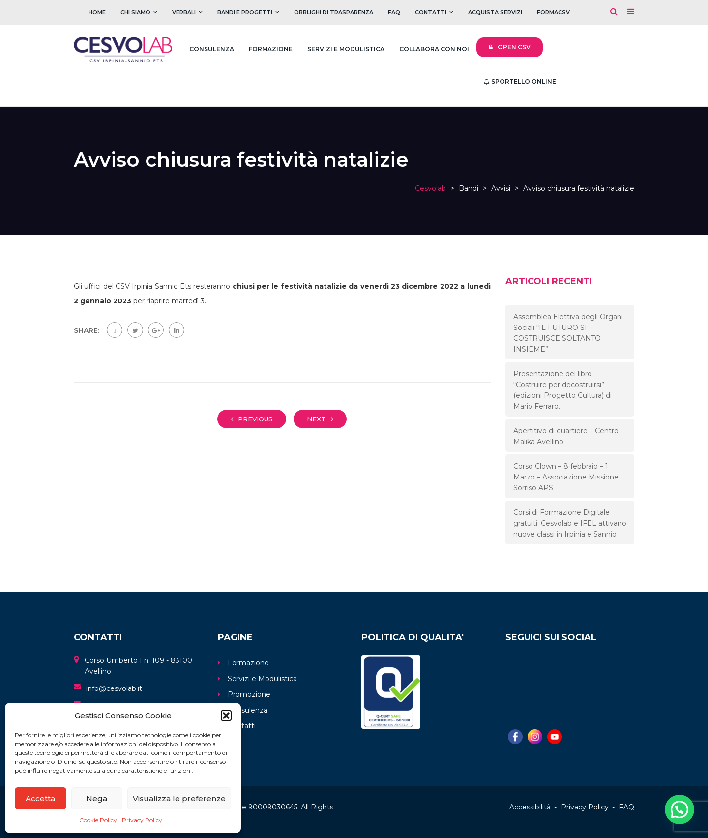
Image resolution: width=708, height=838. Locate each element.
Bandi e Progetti (244, 12)
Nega (96, 798)
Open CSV (510, 47)
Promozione (249, 694)
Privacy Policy (142, 820)
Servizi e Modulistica (345, 49)
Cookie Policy (98, 820)
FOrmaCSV (553, 12)
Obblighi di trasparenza (333, 12)
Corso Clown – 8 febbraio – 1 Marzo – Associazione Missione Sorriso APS (566, 477)
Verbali (184, 12)
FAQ (394, 12)
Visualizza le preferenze (179, 798)
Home (97, 12)
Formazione (271, 49)
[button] (226, 715)
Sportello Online (520, 81)
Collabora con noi (434, 49)
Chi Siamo (135, 12)
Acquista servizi (495, 12)
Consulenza (211, 49)
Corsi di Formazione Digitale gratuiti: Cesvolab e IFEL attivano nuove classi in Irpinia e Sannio (569, 523)
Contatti (430, 12)
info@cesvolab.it (114, 688)
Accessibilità (530, 807)
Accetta (40, 798)
